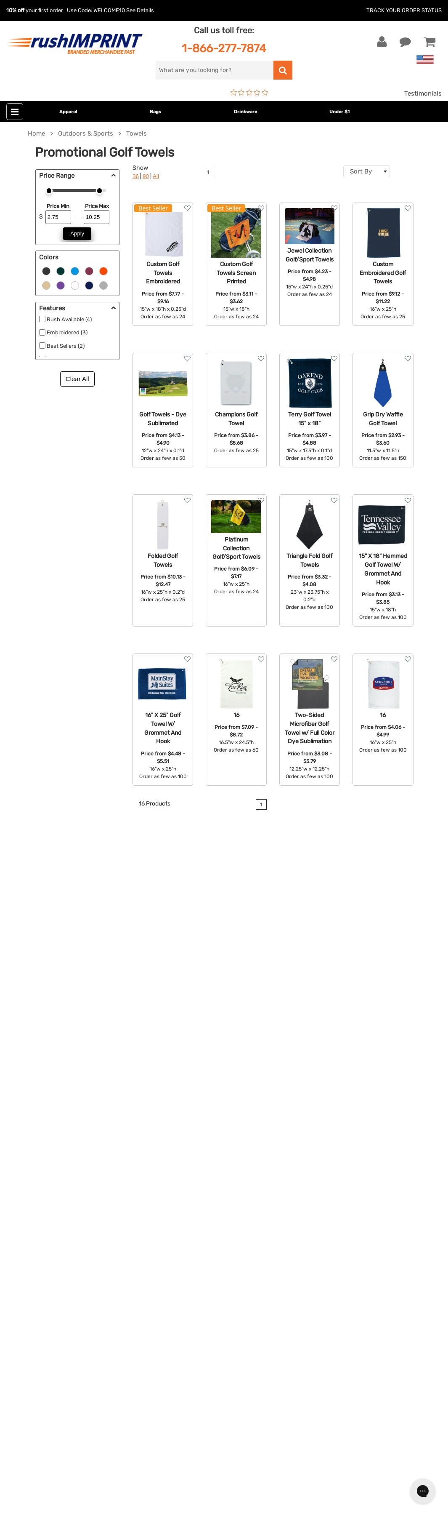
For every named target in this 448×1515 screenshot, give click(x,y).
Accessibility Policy (331, 1201)
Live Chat (33, 1124)
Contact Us (33, 1111)
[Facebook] (19, 1351)
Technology (175, 1162)
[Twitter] (32, 1351)
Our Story (317, 1124)
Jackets (169, 1124)
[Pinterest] (57, 1351)
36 (136, 176)
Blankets (170, 1213)
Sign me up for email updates (64, 1296)
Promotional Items (185, 1201)
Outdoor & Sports (183, 1175)
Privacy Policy (324, 1188)
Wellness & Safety (184, 1188)
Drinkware (245, 112)
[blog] (44, 1351)
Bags (155, 112)
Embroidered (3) (67, 332)
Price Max (97, 206)
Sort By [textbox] (361, 171)
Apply (77, 233)
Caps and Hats (179, 1226)
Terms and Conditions (335, 1175)
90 (146, 176)
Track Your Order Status (404, 10)
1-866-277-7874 (224, 48)
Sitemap (315, 1213)
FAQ (309, 1149)
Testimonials (423, 93)
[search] (214, 70)
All (156, 176)
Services (315, 1136)
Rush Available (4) (69, 319)
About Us (317, 1111)
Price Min (58, 206)
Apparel (68, 112)
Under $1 (339, 112)
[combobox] (366, 171)
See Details (140, 10)
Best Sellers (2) (66, 346)
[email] (69, 1279)
